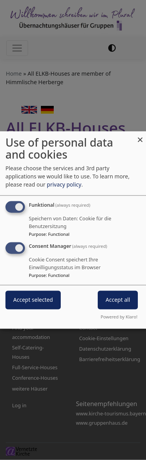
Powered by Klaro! (119, 317)
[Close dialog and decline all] (140, 136)
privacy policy (64, 184)
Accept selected (33, 300)
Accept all (118, 300)
